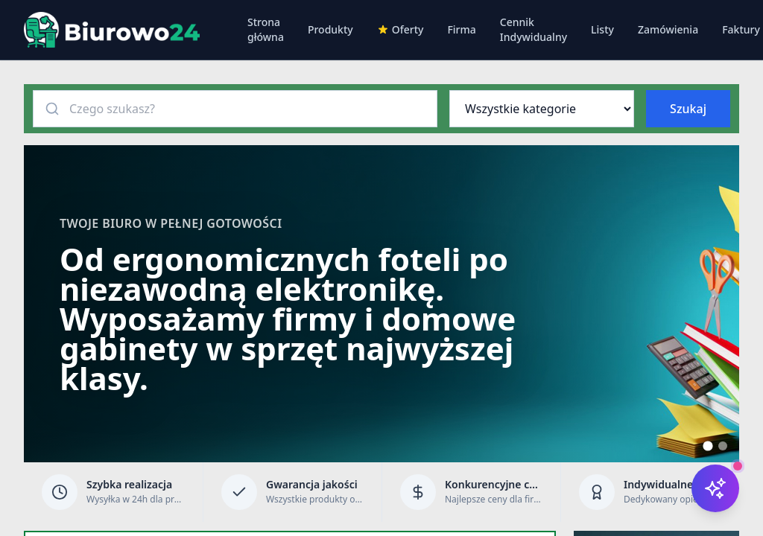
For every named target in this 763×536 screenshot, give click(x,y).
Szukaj (688, 108)
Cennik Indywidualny (533, 29)
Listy (602, 29)
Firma (461, 29)
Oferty (400, 29)
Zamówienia (668, 29)
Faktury (741, 29)
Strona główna (265, 29)
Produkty (330, 29)
